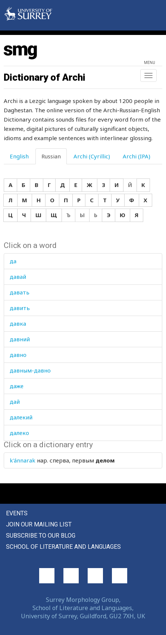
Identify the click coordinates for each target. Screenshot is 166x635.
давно (18, 354)
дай (15, 401)
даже (17, 386)
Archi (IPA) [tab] (136, 156)
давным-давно (30, 370)
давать (19, 292)
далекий (21, 417)
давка (18, 323)
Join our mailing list (39, 524)
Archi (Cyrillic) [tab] (91, 156)
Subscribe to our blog (40, 535)
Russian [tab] (51, 156)
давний (20, 339)
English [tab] (19, 156)
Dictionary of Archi (44, 77)
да (13, 261)
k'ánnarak (22, 460)
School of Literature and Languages (63, 546)
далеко (19, 432)
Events (17, 513)
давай (18, 276)
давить (20, 308)
